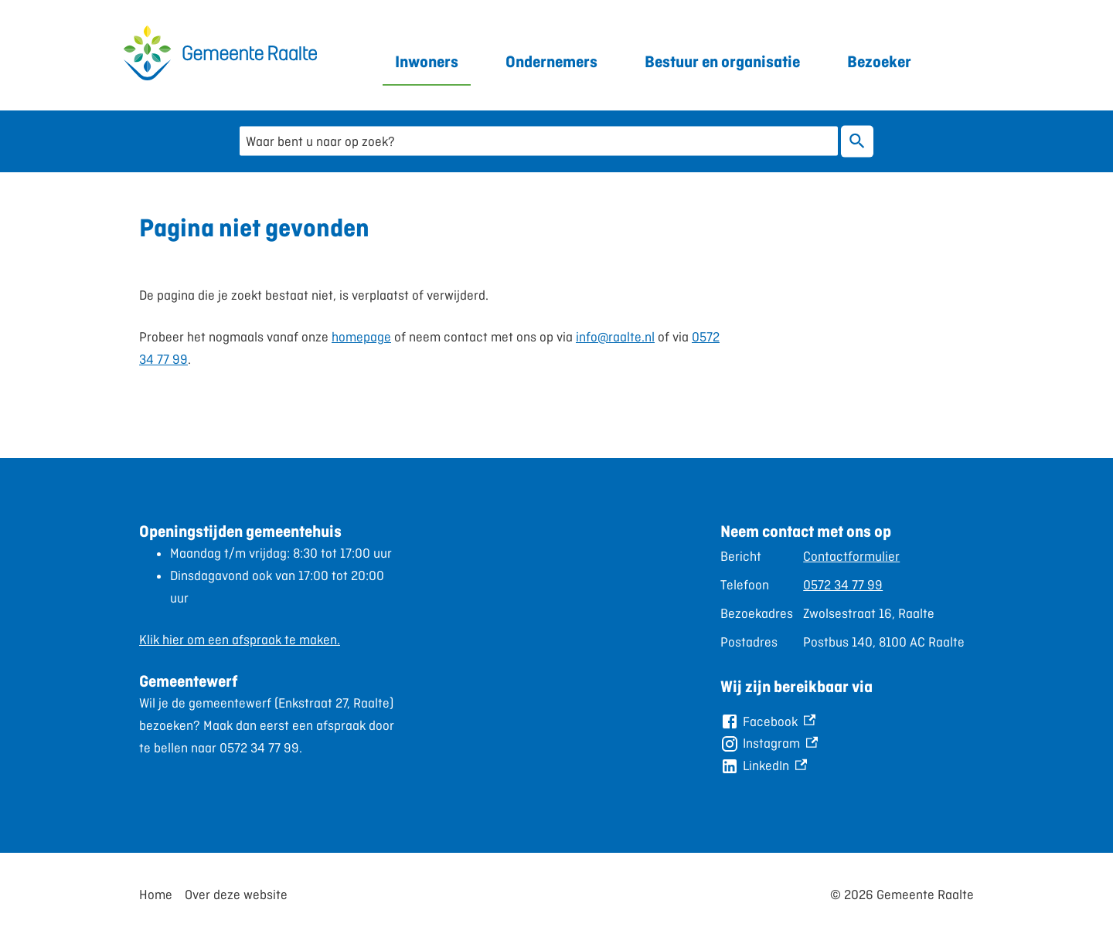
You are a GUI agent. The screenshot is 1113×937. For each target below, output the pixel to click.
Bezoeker (879, 61)
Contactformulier (851, 556)
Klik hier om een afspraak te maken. (239, 639)
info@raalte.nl (615, 337)
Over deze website (236, 894)
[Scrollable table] (847, 599)
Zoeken (854, 141)
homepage (361, 337)
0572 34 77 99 (843, 584)
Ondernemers (551, 61)
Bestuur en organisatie (722, 61)
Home (155, 894)
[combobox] (539, 141)
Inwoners (426, 61)
